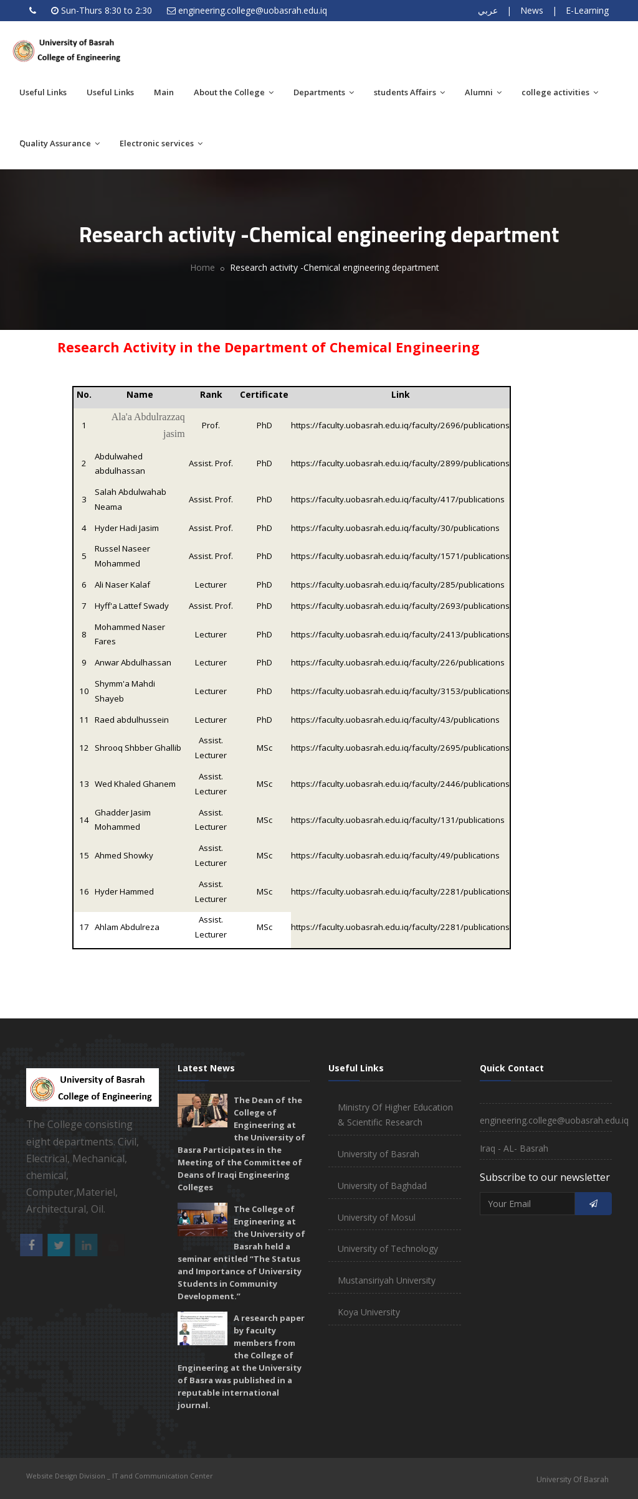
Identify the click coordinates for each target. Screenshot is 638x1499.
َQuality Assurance (59, 143)
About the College (234, 92)
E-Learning (587, 10)
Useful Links (43, 92)
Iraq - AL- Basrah (514, 1148)
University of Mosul (377, 1217)
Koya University (369, 1312)
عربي (488, 10)
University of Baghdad (382, 1185)
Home (202, 267)
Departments (323, 92)
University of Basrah (378, 1154)
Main (164, 92)
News (531, 10)
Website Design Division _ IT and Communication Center (119, 1475)
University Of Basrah (572, 1479)
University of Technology (388, 1248)
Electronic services (161, 143)
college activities (559, 92)
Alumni (483, 92)
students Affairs (409, 92)
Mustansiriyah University (387, 1280)
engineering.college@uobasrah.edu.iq (252, 10)
